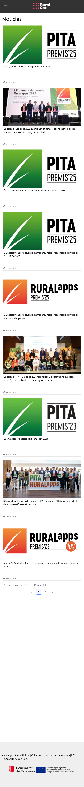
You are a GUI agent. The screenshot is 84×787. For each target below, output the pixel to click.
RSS (73, 755)
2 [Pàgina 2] (45, 592)
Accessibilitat (22, 755)
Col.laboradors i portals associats (50, 755)
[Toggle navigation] (5, 5)
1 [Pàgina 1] (38, 592)
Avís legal (7, 755)
